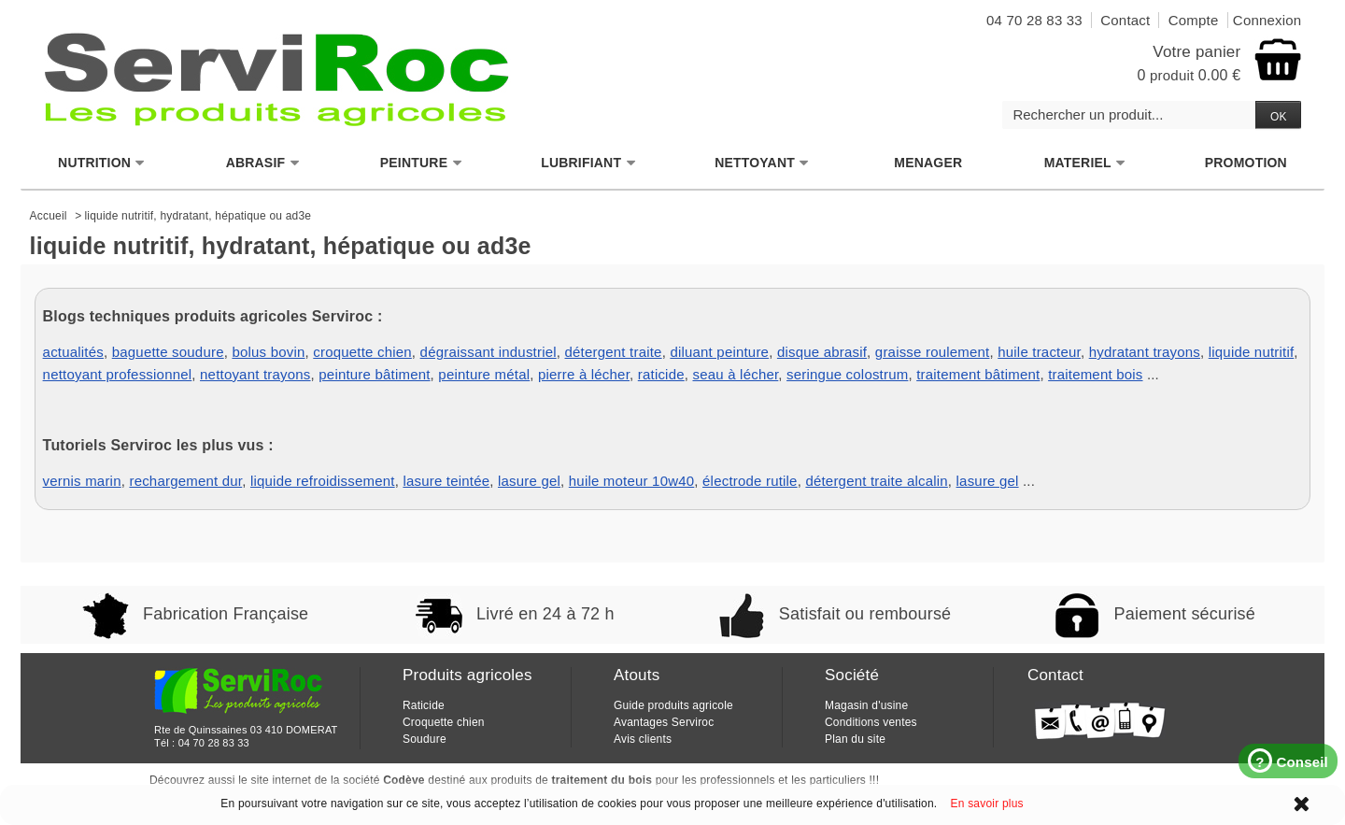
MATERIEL (1085, 163)
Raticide (424, 705)
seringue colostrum (847, 374)
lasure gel (529, 481)
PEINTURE (421, 163)
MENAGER (928, 162)
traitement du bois (602, 780)
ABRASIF (263, 163)
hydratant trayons (1144, 352)
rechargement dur (185, 481)
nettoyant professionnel (117, 374)
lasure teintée (446, 481)
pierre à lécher (584, 374)
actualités (73, 352)
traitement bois (1095, 374)
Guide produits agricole (673, 705)
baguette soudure (168, 352)
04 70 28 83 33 (213, 742)
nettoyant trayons (255, 374)
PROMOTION (1246, 162)
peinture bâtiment (374, 374)
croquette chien (362, 352)
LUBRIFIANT (588, 163)
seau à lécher (736, 374)
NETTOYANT (762, 163)
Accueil (48, 215)
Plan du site (855, 739)
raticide (661, 374)
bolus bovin (268, 352)
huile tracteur (1039, 352)
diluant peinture (719, 352)
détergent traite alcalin (876, 481)
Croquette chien (444, 722)
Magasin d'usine (866, 705)
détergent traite (613, 352)
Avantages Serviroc (664, 722)
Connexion (1267, 20)
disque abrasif (822, 352)
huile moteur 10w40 (632, 481)
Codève (404, 780)
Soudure (424, 739)
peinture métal (484, 374)
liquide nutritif (1252, 352)
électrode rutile (750, 481)
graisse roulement (932, 352)
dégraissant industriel (488, 352)
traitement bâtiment (978, 374)
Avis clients (643, 739)
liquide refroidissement (322, 481)
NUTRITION (102, 163)
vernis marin (82, 481)
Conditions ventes (871, 722)
